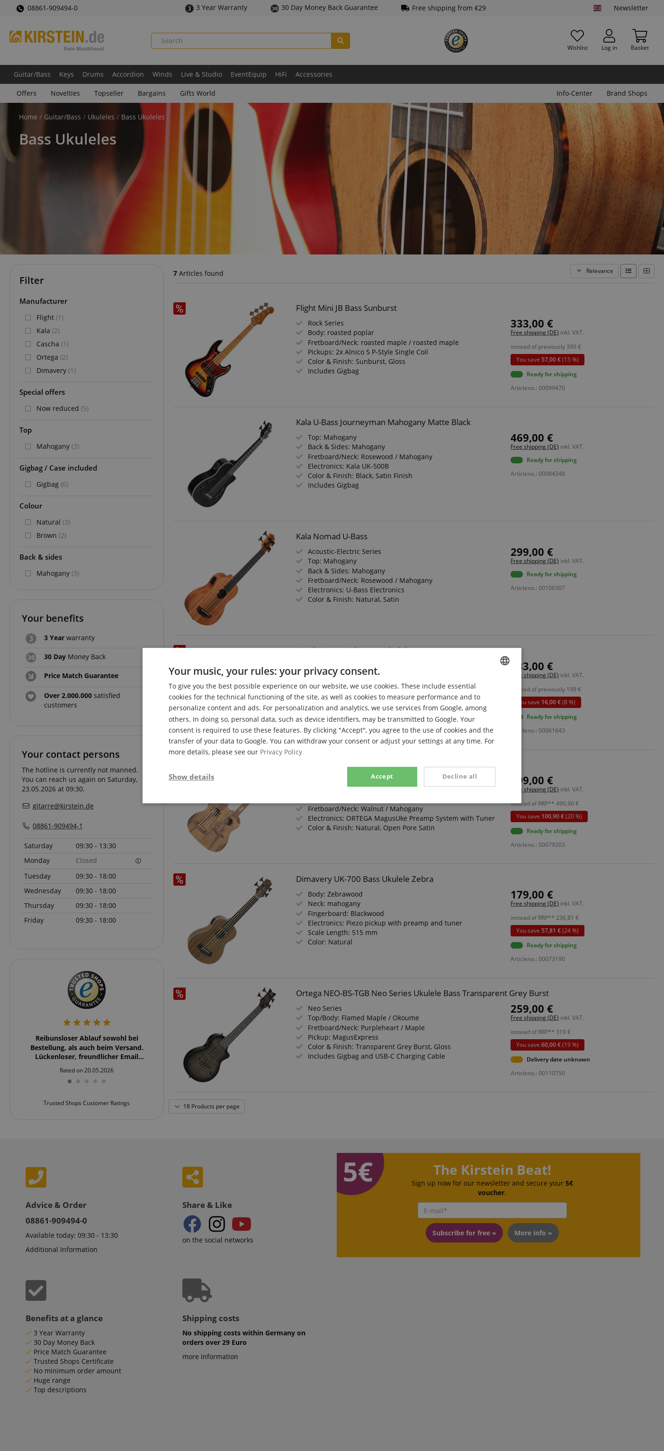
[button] (191, 776)
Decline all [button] (459, 776)
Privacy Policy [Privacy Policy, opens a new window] (281, 751)
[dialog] (332, 725)
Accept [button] (382, 776)
